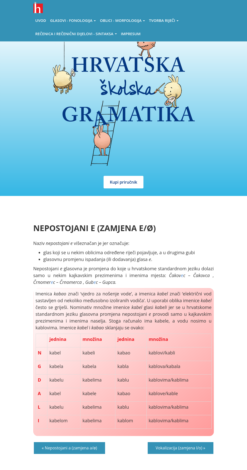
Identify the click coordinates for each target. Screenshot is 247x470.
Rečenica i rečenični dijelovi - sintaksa (76, 33)
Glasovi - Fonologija (73, 20)
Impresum (131, 33)
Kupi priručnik (123, 182)
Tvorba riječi (164, 20)
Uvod (40, 20)
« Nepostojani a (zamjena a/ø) (69, 448)
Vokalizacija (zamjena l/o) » (180, 448)
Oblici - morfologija (122, 20)
